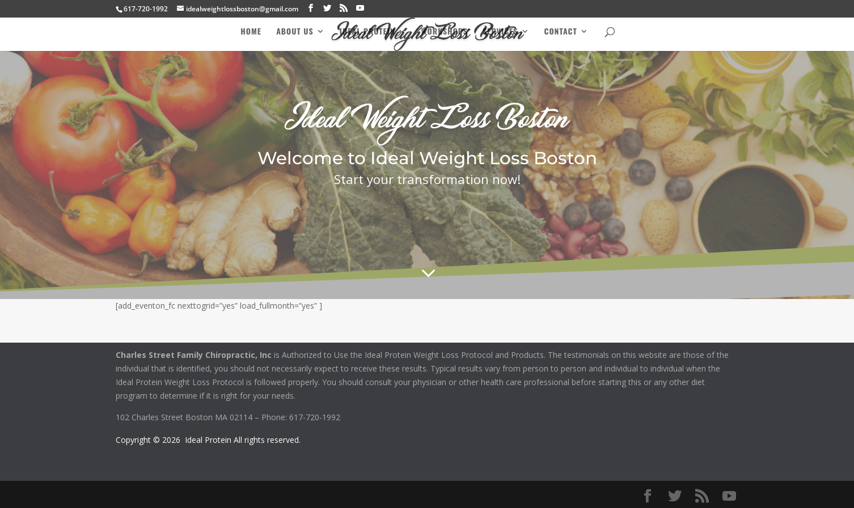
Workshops (444, 32)
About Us (295, 32)
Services (500, 32)
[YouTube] (360, 8)
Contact (560, 32)
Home (250, 32)
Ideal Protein (367, 32)
